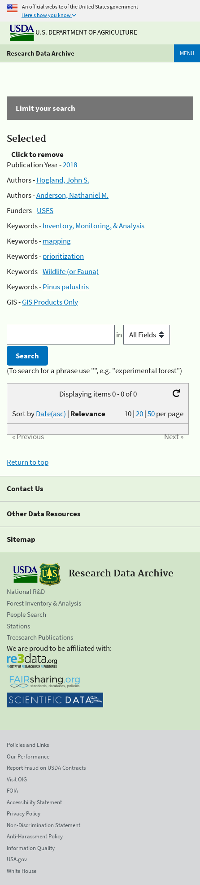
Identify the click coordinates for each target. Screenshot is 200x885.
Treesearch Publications (40, 637)
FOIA (12, 790)
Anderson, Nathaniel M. (72, 195)
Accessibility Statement (34, 802)
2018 (70, 165)
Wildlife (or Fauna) (71, 271)
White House (21, 871)
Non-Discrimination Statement (43, 825)
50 (151, 414)
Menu (187, 53)
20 (139, 414)
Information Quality (31, 848)
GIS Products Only (50, 302)
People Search (26, 614)
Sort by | (58, 414)
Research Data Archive (40, 53)
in (143, 335)
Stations (18, 626)
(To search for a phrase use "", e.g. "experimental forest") (94, 370)
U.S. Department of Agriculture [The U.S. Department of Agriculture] (73, 32)
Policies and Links (28, 745)
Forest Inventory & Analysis (44, 603)
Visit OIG (17, 779)
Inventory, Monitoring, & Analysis (93, 226)
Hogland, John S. (62, 180)
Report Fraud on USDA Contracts (46, 768)
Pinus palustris (66, 287)
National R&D (26, 591)
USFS (45, 210)
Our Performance (28, 756)
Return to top (27, 462)
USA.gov (17, 859)
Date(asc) (51, 414)
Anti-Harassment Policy (35, 836)
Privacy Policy (23, 813)
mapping (57, 241)
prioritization (63, 256)
